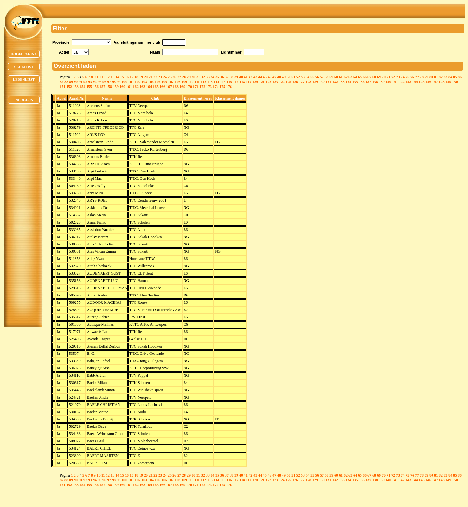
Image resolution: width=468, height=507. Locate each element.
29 (189, 77)
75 (407, 77)
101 (131, 82)
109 (184, 82)
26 (174, 77)
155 (89, 86)
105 (157, 82)
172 (202, 86)
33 (208, 77)
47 (274, 77)
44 (260, 77)
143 (408, 82)
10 (99, 77)
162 (136, 86)
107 (171, 82)
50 (288, 77)
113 (209, 82)
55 (312, 77)
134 (348, 82)
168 (176, 86)
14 (117, 77)
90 (76, 82)
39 (236, 77)
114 (216, 82)
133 (342, 82)
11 (103, 77)
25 (170, 77)
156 (96, 86)
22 (155, 77)
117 (235, 82)
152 (69, 86)
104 (151, 82)
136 (362, 82)
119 (248, 82)
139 (382, 82)
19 (141, 77)
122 (268, 82)
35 (217, 77)
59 (331, 77)
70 (384, 77)
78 (422, 77)
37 (227, 77)
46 (269, 77)
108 (177, 82)
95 (99, 82)
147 (435, 82)
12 (108, 77)
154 (82, 86)
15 (122, 77)
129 (315, 82)
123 (275, 82)
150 (455, 82)
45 (265, 77)
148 (442, 82)
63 (350, 77)
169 (182, 86)
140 (388, 82)
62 (346, 77)
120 (255, 82)
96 (104, 82)
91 (80, 82)
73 (398, 77)
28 (184, 77)
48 (279, 77)
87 (61, 82)
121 (262, 82)
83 (445, 77)
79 (426, 77)
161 (129, 86)
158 (109, 86)
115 (222, 82)
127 (302, 82)
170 (189, 86)
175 (222, 86)
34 (212, 77)
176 (229, 86)
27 (179, 77)
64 (355, 77)
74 (403, 77)
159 (116, 86)
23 (160, 77)
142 (402, 82)
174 (215, 86)
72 (393, 77)
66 (365, 77)
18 (136, 77)
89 (71, 82)
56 (317, 77)
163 (142, 86)
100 (124, 82)
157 (102, 86)
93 (90, 82)
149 (448, 82)
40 (241, 77)
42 (250, 77)
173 (209, 86)
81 (436, 77)
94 (95, 82)
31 (198, 77)
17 (131, 77)
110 (190, 82)
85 (455, 77)
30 (193, 77)
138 (375, 82)
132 (335, 82)
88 (66, 82)
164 (149, 86)
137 (368, 82)
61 (341, 77)
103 (144, 82)
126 (295, 82)
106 (164, 82)
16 (127, 77)
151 (62, 86)
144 (415, 82)
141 (395, 82)
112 (203, 82)
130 (322, 82)
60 (336, 77)
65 (360, 77)
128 (308, 82)
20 (146, 77)
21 (151, 77)
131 (328, 82)
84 (450, 77)
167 (169, 86)
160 (122, 86)
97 (109, 82)
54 (307, 77)
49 (284, 77)
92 (85, 82)
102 (137, 82)
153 (76, 86)
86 (460, 77)
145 (422, 82)
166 (162, 86)
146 (428, 82)
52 (298, 77)
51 (293, 77)
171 (195, 86)
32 (203, 77)
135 (355, 82)
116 (229, 82)
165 (156, 86)
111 (197, 82)
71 (388, 77)
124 (282, 82)
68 (374, 77)
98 (114, 82)
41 (246, 77)
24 (165, 77)
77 (417, 77)
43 (255, 77)
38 (231, 77)
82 (441, 77)
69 (379, 77)
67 (369, 77)
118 (242, 82)
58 (326, 77)
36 (222, 77)
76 (412, 77)
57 (322, 77)
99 (118, 82)
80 (431, 77)
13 (112, 77)
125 (288, 82)
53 (303, 77)
